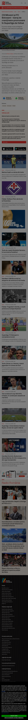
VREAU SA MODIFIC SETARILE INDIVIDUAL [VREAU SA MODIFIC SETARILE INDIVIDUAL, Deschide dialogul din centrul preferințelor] (14, 717)
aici (24, 697)
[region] (14, 701)
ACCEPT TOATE (14, 715)
